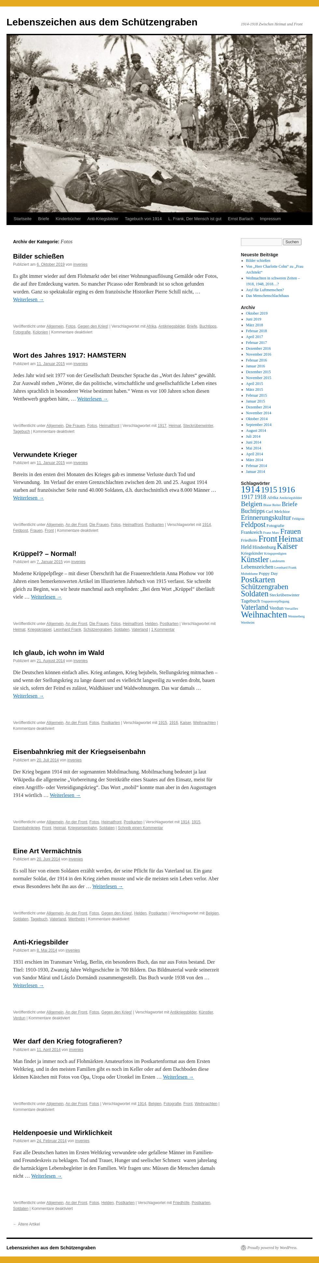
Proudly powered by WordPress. (272, 1247)
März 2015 (254, 389)
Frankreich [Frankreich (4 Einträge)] (251, 532)
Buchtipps (208, 326)
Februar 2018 (256, 331)
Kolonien (40, 332)
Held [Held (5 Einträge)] (246, 547)
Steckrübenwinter (198, 425)
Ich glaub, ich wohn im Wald (58, 652)
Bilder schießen (38, 256)
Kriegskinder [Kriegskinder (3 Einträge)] (252, 553)
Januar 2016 (255, 366)
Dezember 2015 (258, 372)
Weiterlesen (28, 299)
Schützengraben (97, 629)
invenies (80, 264)
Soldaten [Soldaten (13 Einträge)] (255, 593)
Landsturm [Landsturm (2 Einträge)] (277, 561)
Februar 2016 (256, 360)
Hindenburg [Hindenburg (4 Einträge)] (264, 547)
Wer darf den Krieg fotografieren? (67, 1041)
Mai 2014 (253, 448)
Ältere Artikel (26, 1224)
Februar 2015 (256, 395)
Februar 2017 (256, 342)
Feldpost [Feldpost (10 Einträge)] (253, 524)
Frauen (36, 530)
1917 (162, 425)
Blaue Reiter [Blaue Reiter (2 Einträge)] (272, 505)
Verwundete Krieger (45, 454)
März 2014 (254, 460)
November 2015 (258, 378)
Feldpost (20, 530)
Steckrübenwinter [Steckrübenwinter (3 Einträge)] (284, 594)
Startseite (23, 218)
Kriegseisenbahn (82, 828)
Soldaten (121, 629)
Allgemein (55, 326)
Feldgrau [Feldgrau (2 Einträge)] (298, 518)
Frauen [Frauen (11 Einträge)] (290, 531)
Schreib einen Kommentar (140, 828)
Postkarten (154, 524)
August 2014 (256, 430)
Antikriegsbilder (172, 326)
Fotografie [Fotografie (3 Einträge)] (275, 525)
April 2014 (254, 454)
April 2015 (254, 383)
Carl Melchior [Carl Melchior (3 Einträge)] (278, 511)
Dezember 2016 (258, 348)
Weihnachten (204, 722)
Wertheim (76, 919)
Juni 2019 (253, 319)
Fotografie (22, 332)
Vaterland (140, 629)
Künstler (206, 1012)
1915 (163, 722)
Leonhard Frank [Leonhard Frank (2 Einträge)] (285, 567)
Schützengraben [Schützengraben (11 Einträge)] (264, 587)
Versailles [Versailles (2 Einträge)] (291, 608)
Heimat (175, 425)
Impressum (270, 218)
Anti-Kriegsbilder (102, 218)
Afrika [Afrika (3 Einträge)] (272, 497)
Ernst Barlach (240, 218)
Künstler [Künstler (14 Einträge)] (255, 559)
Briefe (43, 218)
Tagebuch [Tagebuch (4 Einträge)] (250, 600)
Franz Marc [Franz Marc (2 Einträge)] (271, 532)
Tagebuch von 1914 (143, 218)
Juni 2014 (253, 442)
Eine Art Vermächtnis (47, 851)
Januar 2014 (255, 471)
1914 (206, 524)
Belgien (212, 913)
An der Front (76, 524)
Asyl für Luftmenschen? (265, 290)
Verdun (19, 1018)
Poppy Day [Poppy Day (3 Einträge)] (268, 573)
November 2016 (258, 354)
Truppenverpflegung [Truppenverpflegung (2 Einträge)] (275, 601)
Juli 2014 (253, 436)
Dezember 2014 (258, 407)
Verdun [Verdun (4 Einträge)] (276, 608)
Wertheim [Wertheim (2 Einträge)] (248, 622)
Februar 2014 (256, 465)
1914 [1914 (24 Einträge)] (250, 489)
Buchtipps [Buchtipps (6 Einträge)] (253, 511)
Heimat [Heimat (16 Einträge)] (290, 539)
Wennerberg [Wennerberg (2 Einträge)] (296, 616)
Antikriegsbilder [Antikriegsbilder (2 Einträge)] (290, 498)
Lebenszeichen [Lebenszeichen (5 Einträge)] (257, 567)
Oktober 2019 (257, 313)
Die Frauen (75, 425)
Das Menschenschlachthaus (267, 295)
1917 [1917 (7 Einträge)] (247, 496)
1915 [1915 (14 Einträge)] (269, 489)
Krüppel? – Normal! (44, 553)
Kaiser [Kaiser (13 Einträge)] (287, 546)
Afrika (151, 326)
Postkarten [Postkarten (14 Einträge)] (258, 579)
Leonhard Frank (67, 629)
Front (49, 530)
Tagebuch (21, 431)
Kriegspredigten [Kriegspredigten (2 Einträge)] (275, 553)
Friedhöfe (181, 1202)
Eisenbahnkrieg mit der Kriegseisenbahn (79, 751)
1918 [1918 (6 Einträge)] (260, 497)
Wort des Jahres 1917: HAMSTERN (69, 355)
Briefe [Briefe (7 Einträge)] (290, 504)
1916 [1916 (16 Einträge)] (286, 489)
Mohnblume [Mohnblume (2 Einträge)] (249, 573)
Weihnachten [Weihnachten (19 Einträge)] (264, 614)
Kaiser (185, 722)
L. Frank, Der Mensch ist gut (194, 218)
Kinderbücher (68, 218)
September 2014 (258, 424)
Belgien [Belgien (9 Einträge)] (251, 504)
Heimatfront (109, 425)
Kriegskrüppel (39, 629)
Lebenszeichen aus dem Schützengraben (102, 22)
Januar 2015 (255, 401)
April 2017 (254, 336)
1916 (173, 722)
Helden (151, 623)
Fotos (71, 326)
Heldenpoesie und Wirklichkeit (62, 1132)
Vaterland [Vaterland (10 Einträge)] (254, 607)
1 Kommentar (163, 629)
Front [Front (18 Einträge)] (267, 539)
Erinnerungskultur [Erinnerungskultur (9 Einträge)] (266, 517)
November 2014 (258, 413)
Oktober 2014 (257, 419)
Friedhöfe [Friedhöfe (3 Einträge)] (249, 540)
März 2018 (254, 325)
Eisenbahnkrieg (26, 828)
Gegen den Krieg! (93, 326)
